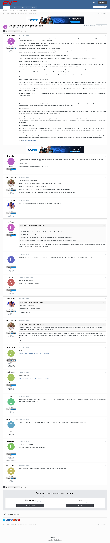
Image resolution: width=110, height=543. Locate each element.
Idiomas (52, 537)
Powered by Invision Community (55, 540)
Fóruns (5, 10)
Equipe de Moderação (22, 10)
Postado (24, 35)
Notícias (33, 7)
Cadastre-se (102, 2)
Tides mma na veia (11, 419)
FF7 (11, 254)
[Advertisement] (55, 531)
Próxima (15, 31)
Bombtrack (11, 200)
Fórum (6, 7)
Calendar (12, 10)
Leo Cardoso (11, 222)
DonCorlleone (11, 466)
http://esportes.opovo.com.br (29, 140)
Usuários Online (33, 10)
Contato (58, 537)
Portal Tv (24, 7)
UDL (11, 396)
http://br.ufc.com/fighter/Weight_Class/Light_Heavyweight (34, 353)
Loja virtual (15, 7)
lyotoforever (11, 441)
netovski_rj (11, 277)
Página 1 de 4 (24, 31)
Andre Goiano (11, 177)
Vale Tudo (28, 28)
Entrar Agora (79, 505)
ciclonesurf (11, 348)
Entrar (94, 2)
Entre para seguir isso (90, 25)
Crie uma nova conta (30, 505)
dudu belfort (14, 28)
